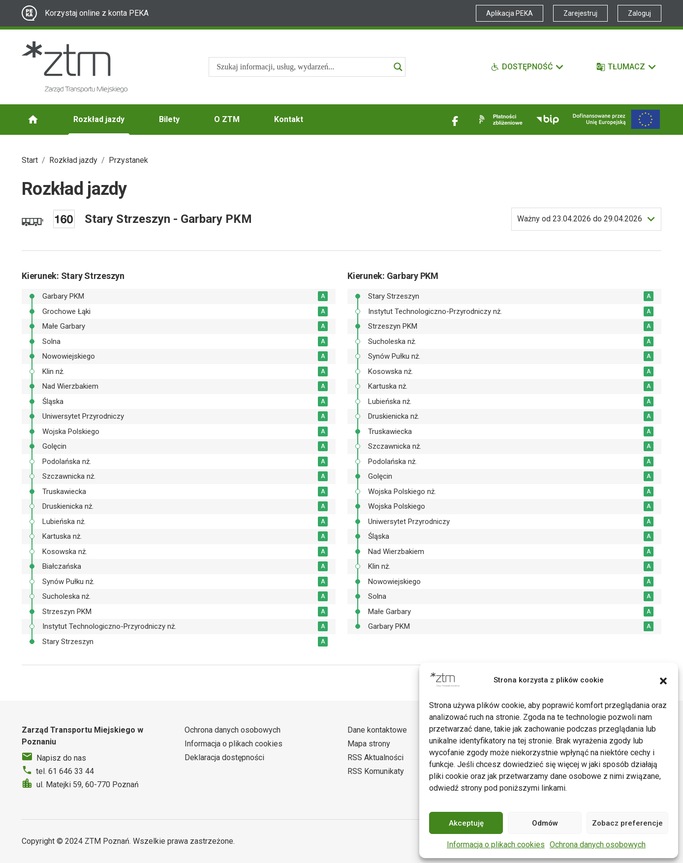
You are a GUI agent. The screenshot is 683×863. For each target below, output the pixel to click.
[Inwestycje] (616, 119)
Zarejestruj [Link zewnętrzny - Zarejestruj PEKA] (580, 13)
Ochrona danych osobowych (598, 844)
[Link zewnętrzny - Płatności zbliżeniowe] (499, 119)
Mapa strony (368, 743)
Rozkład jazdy (98, 119)
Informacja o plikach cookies (496, 844)
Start (30, 160)
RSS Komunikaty (375, 771)
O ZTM (227, 119)
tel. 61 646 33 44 (65, 771)
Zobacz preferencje (627, 823)
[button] (663, 680)
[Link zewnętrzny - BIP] (547, 119)
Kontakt (288, 119)
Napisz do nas (61, 758)
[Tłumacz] (626, 67)
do (579, 219)
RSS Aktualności (375, 757)
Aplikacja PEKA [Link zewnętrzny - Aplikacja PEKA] (509, 13)
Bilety (169, 119)
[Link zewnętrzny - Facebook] (455, 119)
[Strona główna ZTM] (74, 66)
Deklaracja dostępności (224, 757)
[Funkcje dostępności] (527, 67)
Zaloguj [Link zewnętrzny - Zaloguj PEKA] (639, 13)
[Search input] (303, 67)
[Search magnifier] (398, 67)
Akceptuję (466, 823)
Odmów (545, 823)
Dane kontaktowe (377, 730)
